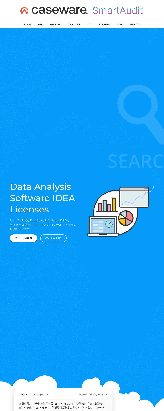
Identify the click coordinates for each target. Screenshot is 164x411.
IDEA (40, 24)
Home (27, 24)
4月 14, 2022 (100, 394)
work (85, 394)
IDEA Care (55, 24)
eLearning (104, 24)
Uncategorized (40, 394)
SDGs (120, 24)
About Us (135, 24)
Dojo (89, 24)
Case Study (73, 24)
